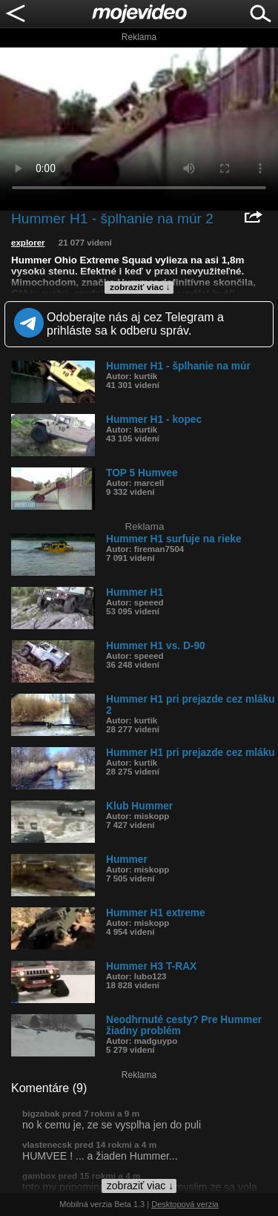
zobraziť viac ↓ (140, 287)
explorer (28, 242)
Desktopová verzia (185, 1204)
